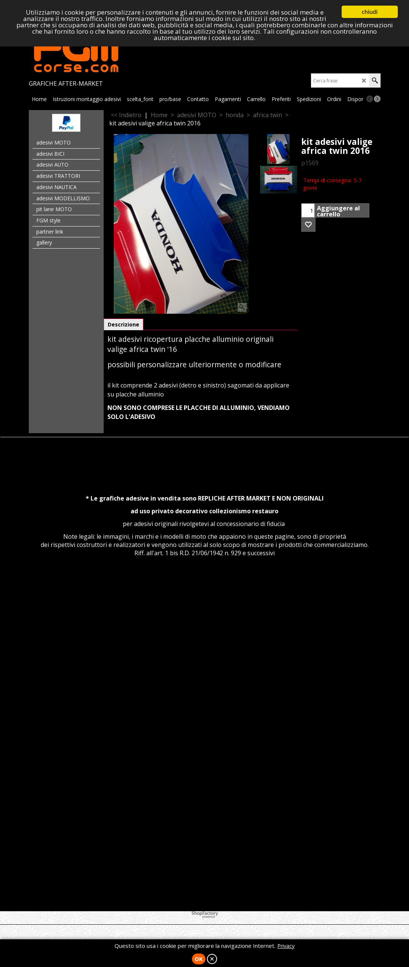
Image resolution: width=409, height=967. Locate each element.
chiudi (370, 12)
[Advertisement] (204, 639)
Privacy (285, 945)
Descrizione (123, 324)
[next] (377, 98)
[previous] (369, 98)
